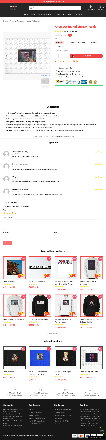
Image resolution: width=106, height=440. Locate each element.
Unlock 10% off (102, 431)
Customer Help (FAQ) (61, 421)
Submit (7, 243)
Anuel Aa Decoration (17, 21)
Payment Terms (60, 412)
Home (5, 21)
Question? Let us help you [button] (96, 437)
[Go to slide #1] (22, 91)
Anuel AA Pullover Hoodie (38, 320)
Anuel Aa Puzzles (33, 21)
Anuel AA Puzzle (9, 372)
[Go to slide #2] (33, 91)
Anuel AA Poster (9, 282)
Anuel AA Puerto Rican (37, 282)
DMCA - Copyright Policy (37, 418)
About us (32, 409)
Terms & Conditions (35, 412)
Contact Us (58, 418)
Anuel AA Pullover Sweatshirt (13, 320)
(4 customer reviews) (70, 31)
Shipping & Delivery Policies (63, 409)
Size (56, 39)
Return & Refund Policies (63, 415)
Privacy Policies (34, 415)
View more (53, 333)
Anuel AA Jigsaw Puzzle (89, 372)
